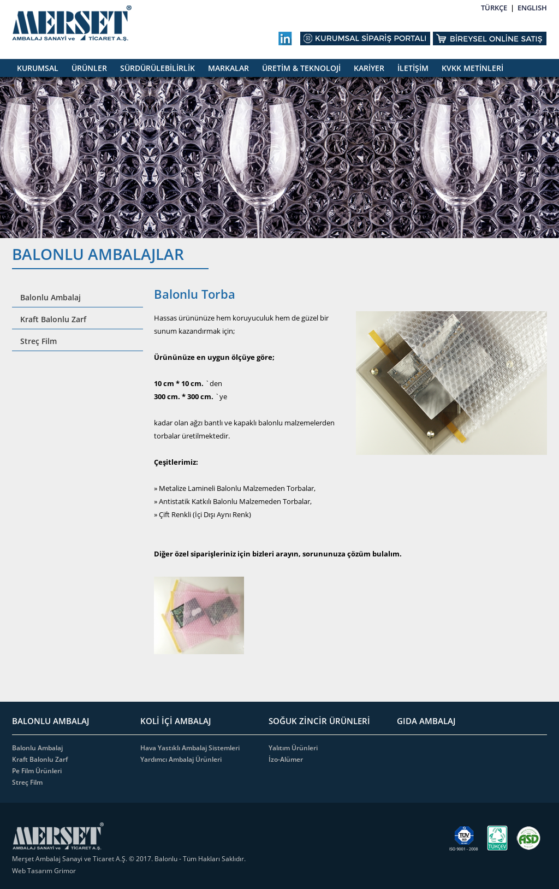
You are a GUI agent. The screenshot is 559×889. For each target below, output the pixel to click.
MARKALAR (228, 68)
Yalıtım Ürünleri (293, 747)
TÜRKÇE (494, 8)
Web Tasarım (33, 870)
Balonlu (165, 858)
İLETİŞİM (413, 68)
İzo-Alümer (286, 759)
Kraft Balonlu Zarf (53, 319)
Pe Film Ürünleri (37, 770)
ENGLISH (532, 8)
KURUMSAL (37, 68)
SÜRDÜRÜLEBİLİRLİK (157, 68)
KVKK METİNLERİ (472, 68)
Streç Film (38, 341)
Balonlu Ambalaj (50, 297)
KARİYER (369, 68)
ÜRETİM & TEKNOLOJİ (301, 68)
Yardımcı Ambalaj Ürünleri (181, 759)
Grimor (65, 870)
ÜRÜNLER (89, 68)
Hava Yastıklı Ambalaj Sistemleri (190, 747)
